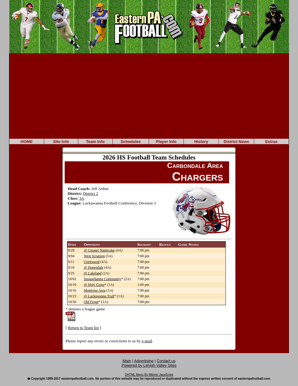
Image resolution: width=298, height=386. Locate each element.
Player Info (166, 141)
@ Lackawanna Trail (99, 296)
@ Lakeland (93, 273)
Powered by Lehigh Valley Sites (149, 365)
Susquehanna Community (102, 279)
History (201, 141)
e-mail (147, 341)
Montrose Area (94, 290)
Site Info (61, 141)
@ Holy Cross (94, 285)
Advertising (144, 361)
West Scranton (94, 256)
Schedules (131, 141)
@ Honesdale (93, 267)
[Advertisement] (149, 95)
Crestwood (91, 262)
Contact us (166, 361)
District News (236, 141)
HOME (27, 141)
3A (81, 198)
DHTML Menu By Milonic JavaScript (149, 374)
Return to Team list (83, 327)
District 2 (90, 193)
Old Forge (91, 302)
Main (126, 361)
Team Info (95, 141)
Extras (271, 141)
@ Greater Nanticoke (99, 250)
